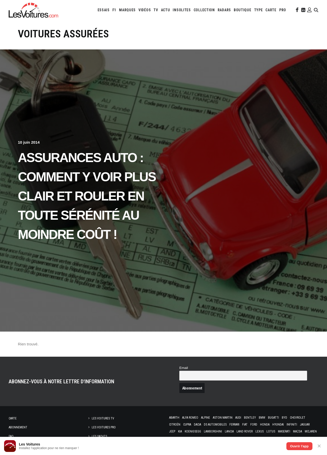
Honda (265, 424)
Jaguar (305, 424)
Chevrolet (297, 417)
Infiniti (292, 424)
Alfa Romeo (190, 417)
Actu (165, 10)
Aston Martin (222, 417)
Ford (253, 424)
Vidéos (144, 10)
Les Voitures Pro (104, 427)
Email (183, 368)
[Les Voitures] (34, 10)
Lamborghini (213, 431)
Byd (284, 417)
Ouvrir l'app (299, 446)
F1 (114, 10)
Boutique (242, 10)
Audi (238, 417)
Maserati (284, 431)
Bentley (250, 417)
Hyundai (278, 424)
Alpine (205, 417)
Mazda (297, 431)
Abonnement (18, 427)
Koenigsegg (193, 431)
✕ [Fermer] (319, 446)
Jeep (172, 431)
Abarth (174, 417)
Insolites (182, 10)
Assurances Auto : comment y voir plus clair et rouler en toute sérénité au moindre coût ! (87, 196)
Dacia (197, 424)
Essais (104, 10)
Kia (180, 431)
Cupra (187, 424)
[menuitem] (104, 10)
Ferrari (234, 424)
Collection (204, 10)
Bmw (262, 417)
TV (156, 10)
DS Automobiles (215, 424)
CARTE (270, 10)
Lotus (270, 431)
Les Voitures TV (103, 418)
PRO (282, 10)
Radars (224, 10)
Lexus (259, 431)
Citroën (174, 424)
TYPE (258, 10)
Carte (13, 418)
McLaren (311, 431)
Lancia (229, 431)
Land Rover (245, 431)
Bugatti (273, 417)
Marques (127, 10)
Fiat (245, 424)
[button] (296, 10)
